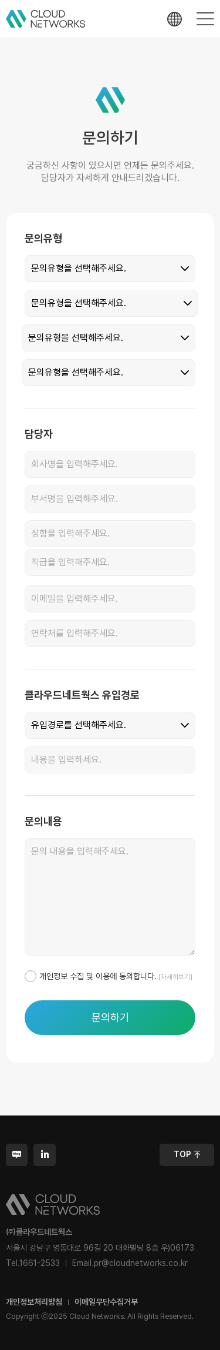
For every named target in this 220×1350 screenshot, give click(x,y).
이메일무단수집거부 (106, 1302)
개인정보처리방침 (34, 1302)
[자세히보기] (174, 977)
